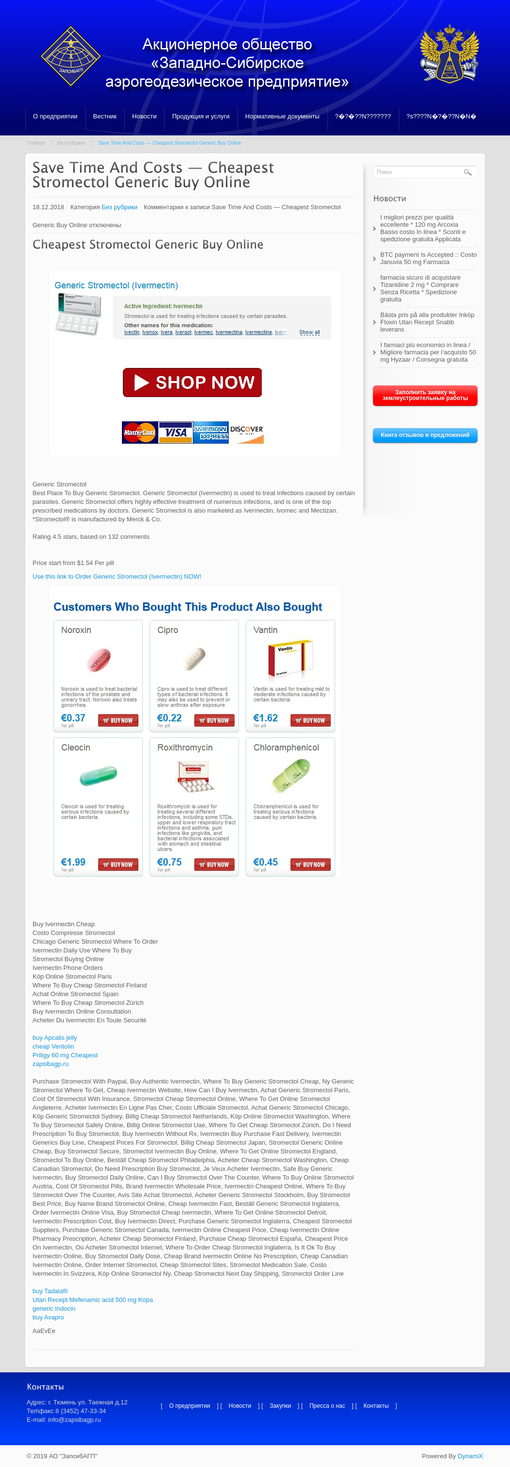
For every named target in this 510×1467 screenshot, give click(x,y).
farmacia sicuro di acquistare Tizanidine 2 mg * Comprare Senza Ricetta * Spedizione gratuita (420, 288)
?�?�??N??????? (363, 116)
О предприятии (55, 116)
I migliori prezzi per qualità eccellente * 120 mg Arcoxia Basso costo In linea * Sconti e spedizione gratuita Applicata (423, 228)
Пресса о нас (327, 1405)
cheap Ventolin (53, 1046)
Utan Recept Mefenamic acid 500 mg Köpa (93, 1299)
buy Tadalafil (50, 1291)
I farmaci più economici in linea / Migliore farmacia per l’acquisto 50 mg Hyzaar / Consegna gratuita (428, 352)
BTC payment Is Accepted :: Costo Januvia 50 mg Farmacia (428, 258)
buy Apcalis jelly (55, 1037)
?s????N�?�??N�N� (442, 116)
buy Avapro (48, 1317)
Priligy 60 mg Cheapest (65, 1055)
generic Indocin (54, 1308)
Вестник (105, 116)
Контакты (376, 1405)
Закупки (280, 1405)
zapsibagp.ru (50, 1063)
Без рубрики (71, 143)
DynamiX (470, 1456)
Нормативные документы (282, 116)
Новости (144, 116)
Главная (36, 143)
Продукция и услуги (200, 116)
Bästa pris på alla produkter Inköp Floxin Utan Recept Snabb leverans (427, 322)
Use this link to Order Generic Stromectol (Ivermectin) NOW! (117, 576)
